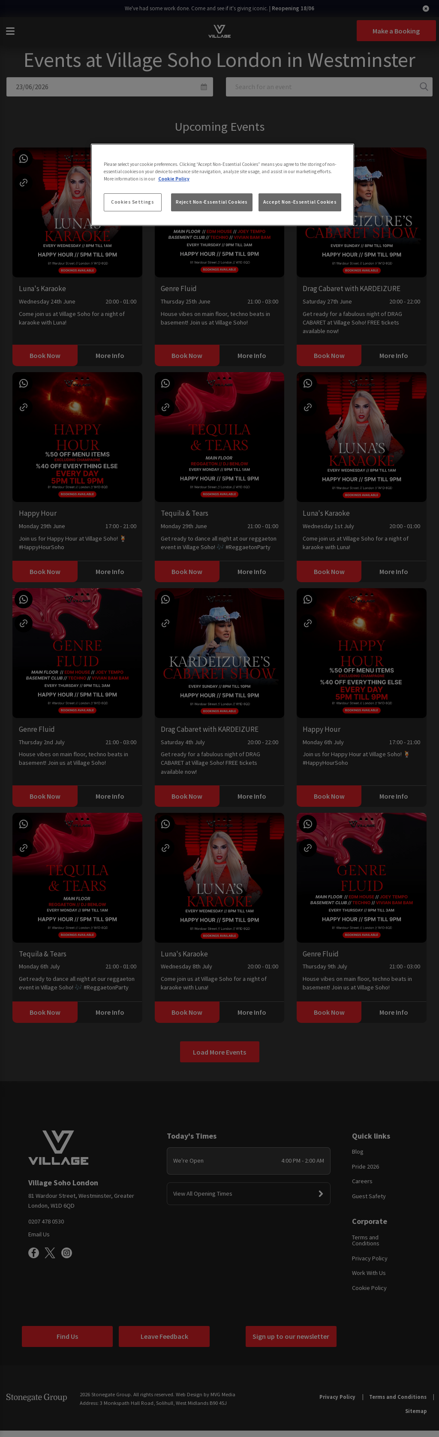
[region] (222, 185)
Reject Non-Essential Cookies (212, 202)
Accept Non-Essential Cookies (300, 202)
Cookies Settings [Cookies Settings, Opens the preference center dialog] (132, 202)
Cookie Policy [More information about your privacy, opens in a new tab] (173, 179)
